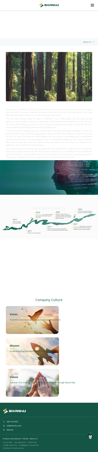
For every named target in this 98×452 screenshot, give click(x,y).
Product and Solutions (12, 438)
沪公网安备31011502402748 (28, 445)
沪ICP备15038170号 (10, 445)
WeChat (8, 429)
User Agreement (20, 442)
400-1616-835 (10, 421)
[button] (47, 284)
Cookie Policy (32, 442)
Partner (25, 438)
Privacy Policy (8, 442)
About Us (33, 438)
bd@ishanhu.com (12, 425)
